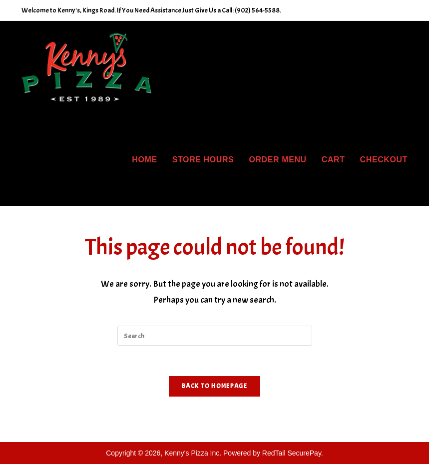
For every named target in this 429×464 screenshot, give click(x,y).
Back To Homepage (214, 386)
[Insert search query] (214, 336)
